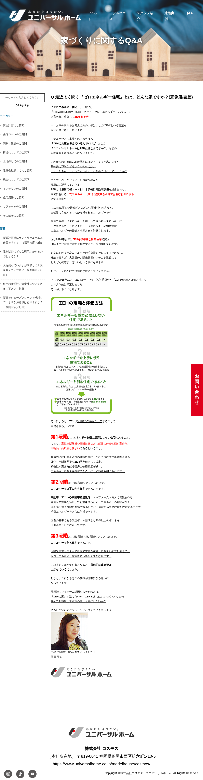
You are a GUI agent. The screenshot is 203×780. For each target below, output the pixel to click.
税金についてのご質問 (16, 179)
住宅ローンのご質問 (15, 134)
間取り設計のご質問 (15, 143)
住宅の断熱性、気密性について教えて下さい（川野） (23, 286)
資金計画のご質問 (13, 125)
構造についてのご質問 (16, 152)
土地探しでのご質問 (15, 161)
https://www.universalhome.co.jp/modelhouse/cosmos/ (101, 764)
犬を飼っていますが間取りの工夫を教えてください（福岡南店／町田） (23, 270)
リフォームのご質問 (15, 206)
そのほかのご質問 (13, 215)
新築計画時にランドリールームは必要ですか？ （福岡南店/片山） (23, 240)
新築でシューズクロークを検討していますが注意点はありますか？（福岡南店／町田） (23, 302)
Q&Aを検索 (22, 105)
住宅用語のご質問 (13, 197)
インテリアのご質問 (15, 188)
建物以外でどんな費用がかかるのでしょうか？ (23, 254)
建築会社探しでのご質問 (17, 170)
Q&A (189, 13)
